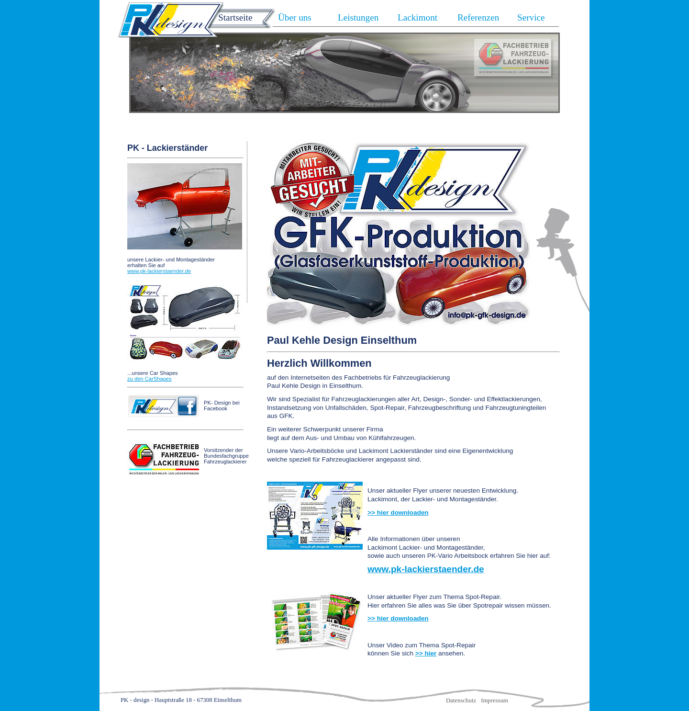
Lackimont (417, 17)
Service (531, 17)
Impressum (494, 700)
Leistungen (358, 17)
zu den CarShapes (149, 379)
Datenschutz (461, 700)
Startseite (235, 17)
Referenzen (478, 17)
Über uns (294, 17)
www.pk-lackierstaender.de (159, 271)
